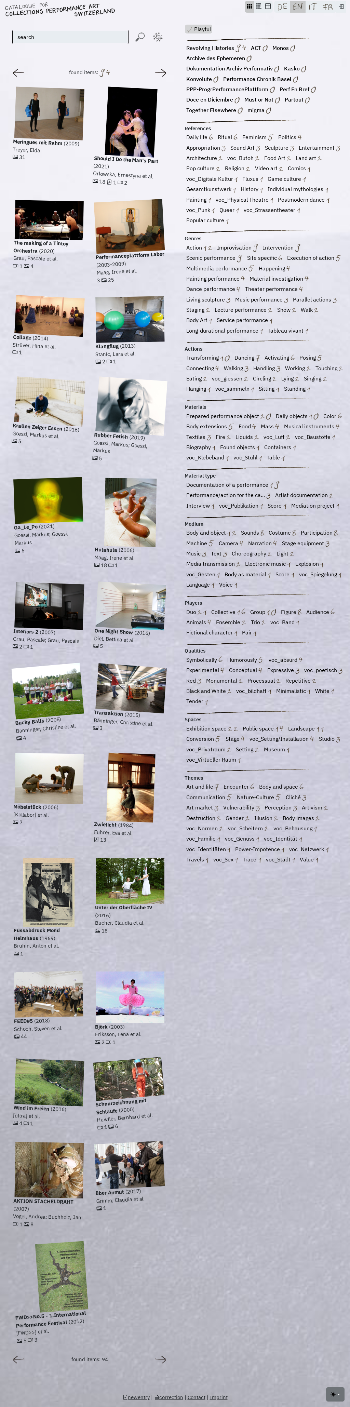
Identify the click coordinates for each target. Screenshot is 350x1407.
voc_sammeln (234, 389)
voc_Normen (204, 829)
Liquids (246, 437)
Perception (281, 808)
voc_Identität (283, 839)
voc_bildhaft (253, 691)
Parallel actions (315, 300)
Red (193, 681)
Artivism (315, 808)
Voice (228, 585)
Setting (247, 750)
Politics (289, 138)
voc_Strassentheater (272, 210)
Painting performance (215, 279)
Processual (263, 681)
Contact (196, 1397)
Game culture (287, 179)
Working (297, 368)
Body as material (248, 575)
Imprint (219, 1397)
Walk (309, 310)
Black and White (208, 691)
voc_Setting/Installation (282, 739)
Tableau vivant (288, 331)
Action (199, 248)
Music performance (261, 300)
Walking (236, 368)
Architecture (204, 158)
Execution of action (314, 258)
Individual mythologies (298, 190)
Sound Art (245, 148)
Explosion (309, 564)
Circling (265, 379)
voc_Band (284, 622)
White (324, 691)
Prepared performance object (228, 416)
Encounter (239, 787)
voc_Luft (277, 437)
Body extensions (210, 427)
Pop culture (203, 169)
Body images (301, 818)
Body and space (281, 787)
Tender (197, 702)
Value (309, 860)
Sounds (252, 533)
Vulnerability (241, 808)
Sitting (269, 389)
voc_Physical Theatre (244, 200)
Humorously (245, 660)
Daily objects (297, 416)
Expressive (283, 671)
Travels (197, 860)
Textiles (198, 437)
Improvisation (237, 248)
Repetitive (300, 681)
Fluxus (252, 179)
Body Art (199, 321)
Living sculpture (208, 300)
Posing (311, 358)
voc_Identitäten (208, 849)
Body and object (211, 533)
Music (196, 554)
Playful (198, 29)
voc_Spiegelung (320, 575)
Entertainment (319, 148)
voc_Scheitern (248, 829)
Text (219, 554)
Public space (263, 729)
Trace (252, 860)
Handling (266, 368)
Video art (269, 169)
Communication (209, 797)
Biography (200, 447)
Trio (258, 622)
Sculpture (279, 148)
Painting (198, 200)
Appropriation (206, 148)
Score (277, 506)
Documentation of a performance (233, 485)
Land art (309, 158)
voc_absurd (285, 660)
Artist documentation (304, 496)
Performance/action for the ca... (228, 496)
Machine (200, 543)
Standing (297, 389)
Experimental (205, 671)
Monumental (224, 681)
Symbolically (204, 660)
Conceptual (245, 671)
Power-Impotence (259, 849)
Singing (315, 379)
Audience (320, 612)
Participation (319, 533)
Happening (274, 269)
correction (168, 1397)
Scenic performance (214, 258)
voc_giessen (230, 379)
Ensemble (231, 622)
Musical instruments (311, 427)
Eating (196, 379)
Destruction (203, 818)
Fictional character (211, 633)
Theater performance (274, 289)
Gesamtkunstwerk (211, 190)
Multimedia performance (220, 269)
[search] (70, 37)
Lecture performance (243, 310)
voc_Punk (200, 210)
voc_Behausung (295, 829)
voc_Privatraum (208, 750)
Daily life (199, 138)
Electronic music (267, 564)
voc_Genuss (242, 839)
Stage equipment (305, 543)
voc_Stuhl (247, 458)
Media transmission (213, 564)
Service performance (244, 321)
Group (263, 612)
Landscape (306, 729)
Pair (249, 633)
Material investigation (279, 279)
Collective (228, 612)
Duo (196, 612)
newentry (136, 1397)
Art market (202, 808)
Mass (270, 427)
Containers (280, 447)
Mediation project (315, 506)
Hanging (198, 389)
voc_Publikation (241, 506)
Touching (329, 368)
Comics (299, 169)
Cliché (296, 797)
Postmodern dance (303, 200)
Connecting (202, 368)
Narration (262, 543)
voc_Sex (225, 860)
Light (285, 554)
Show (286, 310)
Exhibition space (212, 729)
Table (275, 458)
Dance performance (213, 289)
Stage (235, 739)
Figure (291, 612)
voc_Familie (203, 839)
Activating (280, 358)
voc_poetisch (323, 671)
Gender (237, 818)
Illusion (266, 818)
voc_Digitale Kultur (212, 179)
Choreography (252, 554)
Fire (223, 437)
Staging (198, 310)
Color (332, 416)
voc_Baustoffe (315, 437)
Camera (231, 543)
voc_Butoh (243, 158)
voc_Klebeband (207, 458)
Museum (277, 750)
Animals (198, 622)
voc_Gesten (203, 575)
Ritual (228, 138)
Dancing (247, 358)
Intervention (281, 248)
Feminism (257, 138)
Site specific (264, 258)
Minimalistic (293, 691)
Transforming (208, 358)
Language (200, 585)
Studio (329, 739)
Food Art (277, 158)
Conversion (203, 739)
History (252, 190)
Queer (229, 210)
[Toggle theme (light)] (335, 1394)
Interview (200, 506)
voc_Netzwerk (308, 849)
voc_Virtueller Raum (213, 760)
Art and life (202, 787)
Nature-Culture (259, 797)
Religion (237, 169)
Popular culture (207, 221)
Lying (290, 379)
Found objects (239, 447)
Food (247, 427)
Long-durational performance (224, 331)
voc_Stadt (280, 860)
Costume (282, 533)
